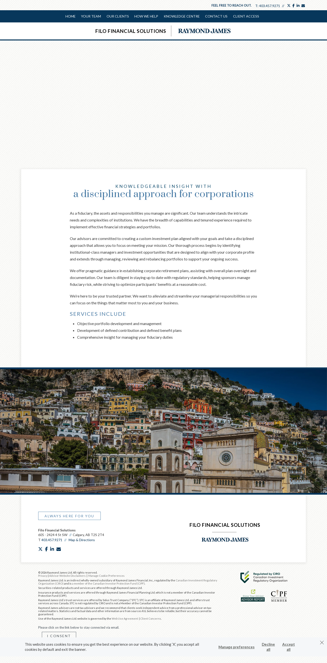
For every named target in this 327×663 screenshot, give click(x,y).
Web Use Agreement (125, 618)
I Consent (59, 635)
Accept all (288, 647)
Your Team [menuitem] (91, 16)
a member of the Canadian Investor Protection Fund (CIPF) (108, 583)
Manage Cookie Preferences (106, 575)
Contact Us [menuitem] (216, 16)
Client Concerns (150, 618)
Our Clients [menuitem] (118, 16)
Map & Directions (82, 539)
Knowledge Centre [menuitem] (182, 16)
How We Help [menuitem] (146, 16)
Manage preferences (236, 647)
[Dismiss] (322, 642)
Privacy (42, 575)
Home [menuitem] (71, 16)
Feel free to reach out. (231, 5)
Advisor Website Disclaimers (67, 575)
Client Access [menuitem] (246, 16)
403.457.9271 (269, 6)
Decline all (268, 647)
